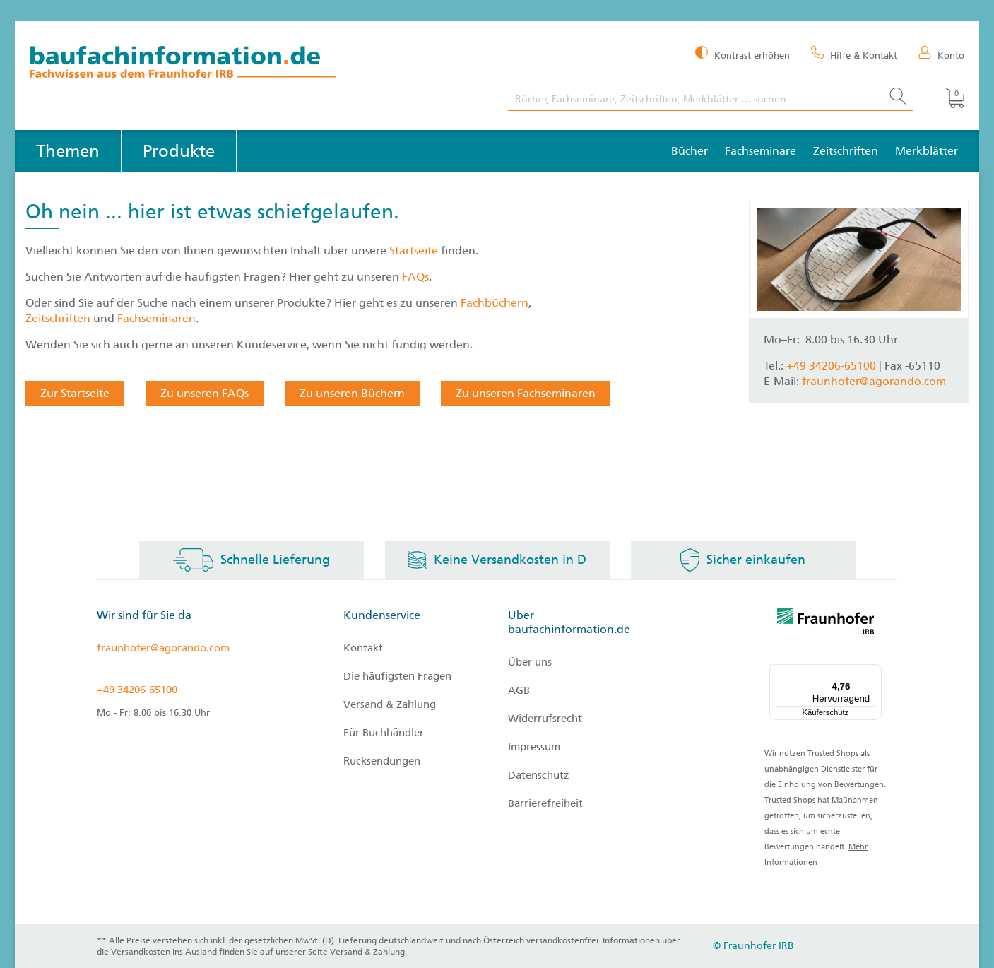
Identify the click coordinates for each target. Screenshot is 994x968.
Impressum (534, 746)
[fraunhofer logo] (826, 623)
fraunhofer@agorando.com (874, 381)
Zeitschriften (845, 151)
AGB (519, 690)
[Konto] (941, 54)
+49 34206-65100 (831, 365)
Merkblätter (926, 151)
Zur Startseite (75, 393)
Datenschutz (538, 775)
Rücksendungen (381, 761)
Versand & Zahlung (389, 704)
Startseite (415, 250)
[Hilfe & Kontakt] (854, 54)
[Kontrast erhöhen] (742, 54)
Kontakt (363, 648)
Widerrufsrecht (545, 718)
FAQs (415, 276)
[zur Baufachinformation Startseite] (258, 64)
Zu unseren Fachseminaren (526, 393)
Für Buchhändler (383, 732)
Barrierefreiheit (545, 803)
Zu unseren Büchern (352, 393)
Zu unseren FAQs (204, 393)
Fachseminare (760, 151)
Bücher (689, 151)
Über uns (530, 662)
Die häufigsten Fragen (397, 676)
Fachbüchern (494, 302)
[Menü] (873, 672)
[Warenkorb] (946, 98)
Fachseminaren (156, 318)
